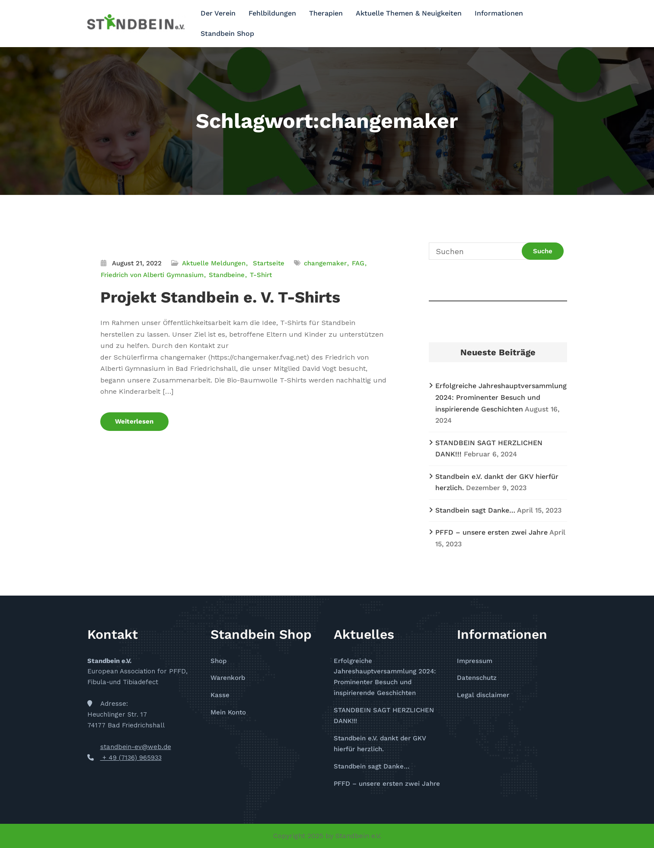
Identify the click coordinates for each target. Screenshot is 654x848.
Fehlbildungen (272, 13)
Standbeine (227, 275)
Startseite (268, 263)
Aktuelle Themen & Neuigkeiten (409, 13)
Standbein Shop (227, 33)
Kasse (220, 695)
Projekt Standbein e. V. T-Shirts (220, 297)
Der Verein (218, 13)
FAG (358, 263)
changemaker (325, 263)
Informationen (499, 13)
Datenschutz (477, 678)
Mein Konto (228, 712)
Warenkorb (228, 678)
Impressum (474, 661)
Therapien (326, 13)
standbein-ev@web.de (135, 747)
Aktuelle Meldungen (214, 263)
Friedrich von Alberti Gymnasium (152, 275)
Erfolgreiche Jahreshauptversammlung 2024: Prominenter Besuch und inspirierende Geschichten (501, 397)
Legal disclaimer (483, 695)
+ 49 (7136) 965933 (131, 758)
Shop (219, 661)
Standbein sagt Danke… (475, 510)
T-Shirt (261, 275)
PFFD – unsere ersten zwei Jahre (491, 532)
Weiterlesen (134, 421)
